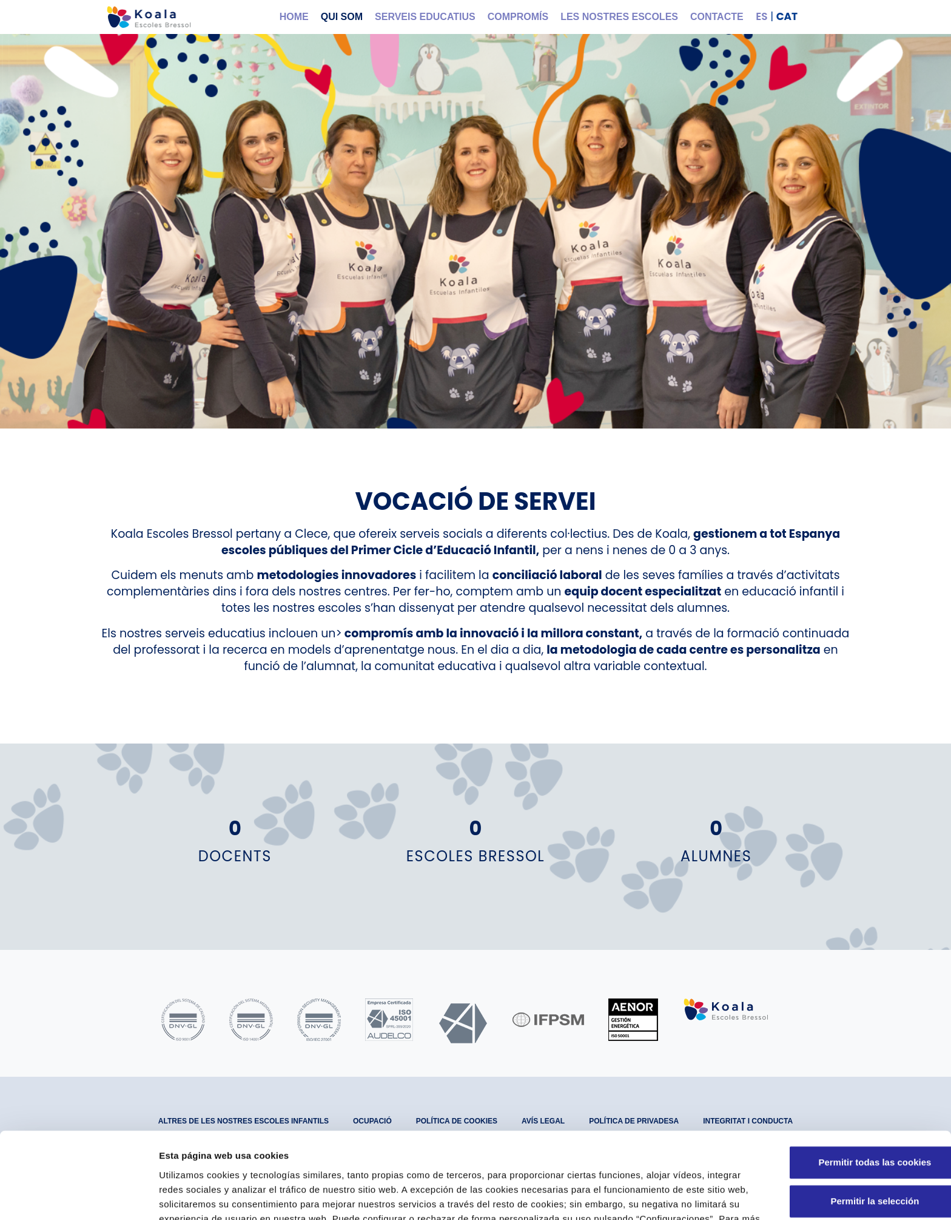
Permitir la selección (849, 1124)
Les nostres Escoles (619, 17)
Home (294, 17)
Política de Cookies (494, 1156)
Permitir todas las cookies (849, 1085)
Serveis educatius (425, 17)
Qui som (342, 17)
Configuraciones (652, 1196)
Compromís (518, 17)
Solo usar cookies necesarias (849, 1163)
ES (761, 16)
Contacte (717, 17)
